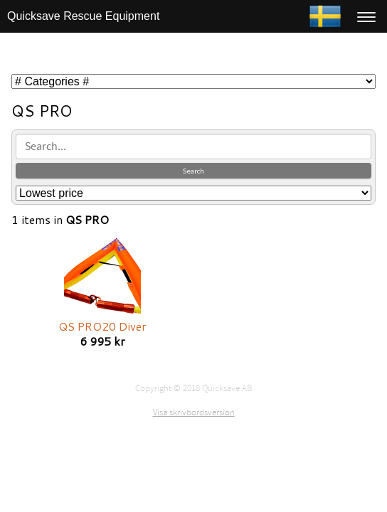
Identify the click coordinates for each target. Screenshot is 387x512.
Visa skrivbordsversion (194, 412)
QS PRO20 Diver (102, 326)
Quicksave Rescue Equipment (83, 16)
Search (193, 170)
